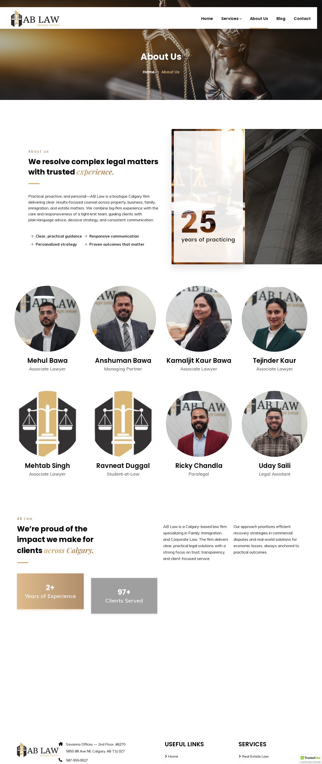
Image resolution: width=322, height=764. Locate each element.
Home (151, 72)
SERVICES (252, 744)
